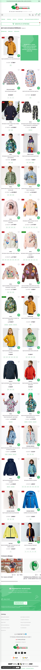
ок (17, 667)
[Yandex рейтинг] (15, 658)
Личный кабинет (5, 617)
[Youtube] (25, 653)
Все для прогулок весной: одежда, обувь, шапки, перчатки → (19, 1)
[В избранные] (18, 37)
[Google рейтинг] (25, 658)
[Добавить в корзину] (18, 55)
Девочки (10, 31)
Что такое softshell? (7, 577)
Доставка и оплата (25, 617)
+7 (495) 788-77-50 (20, 634)
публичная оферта (30, 668)
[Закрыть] (39, 1)
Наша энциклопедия (25, 622)
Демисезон (3, 31)
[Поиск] (30, 15)
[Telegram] (26, 634)
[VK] (22, 653)
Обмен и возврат (5, 619)
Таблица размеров (25, 625)
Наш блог (3, 622)
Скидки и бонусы (24, 619)
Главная (3, 19)
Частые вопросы (5, 625)
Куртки (15, 19)
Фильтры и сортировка (20, 24)
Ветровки (21, 19)
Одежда (9, 19)
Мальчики (16, 31)
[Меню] (2, 15)
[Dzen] (19, 653)
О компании (23, 627)
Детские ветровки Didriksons (32, 19)
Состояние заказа (5, 627)
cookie (14, 667)
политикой (21, 606)
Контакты (3, 630)
